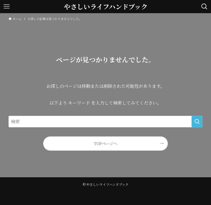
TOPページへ (105, 143)
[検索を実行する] (196, 121)
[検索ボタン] (204, 6)
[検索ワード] (106, 121)
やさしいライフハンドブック (106, 6)
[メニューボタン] (6, 6)
